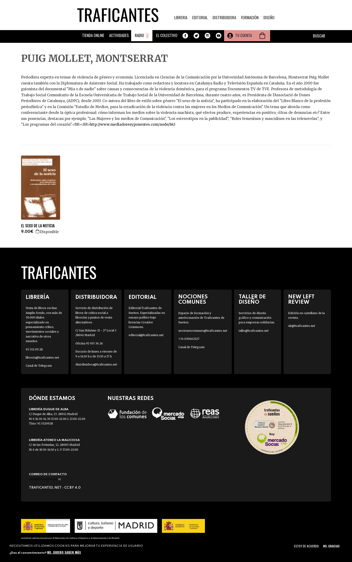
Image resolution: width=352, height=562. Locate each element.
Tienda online (93, 35)
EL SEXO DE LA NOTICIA (38, 225)
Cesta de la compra (262, 35)
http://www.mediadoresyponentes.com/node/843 (132, 124)
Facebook (185, 35)
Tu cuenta (243, 35)
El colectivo (166, 35)
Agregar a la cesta (38, 231)
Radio (139, 35)
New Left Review (301, 299)
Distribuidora (224, 17)
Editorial (200, 17)
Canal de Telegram (39, 365)
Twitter (196, 35)
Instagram (207, 35)
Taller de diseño (252, 299)
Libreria (180, 17)
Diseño (269, 17)
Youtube (218, 35)
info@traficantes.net (45, 479)
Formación (250, 17)
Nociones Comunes (193, 299)
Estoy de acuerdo (306, 545)
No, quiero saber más (64, 552)
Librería (37, 297)
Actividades (119, 35)
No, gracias (331, 545)
